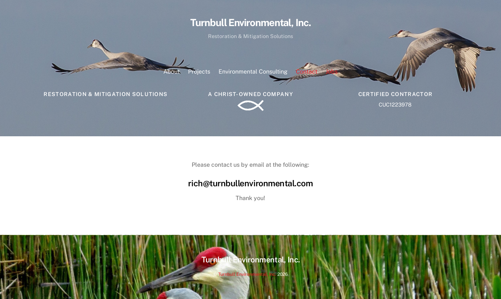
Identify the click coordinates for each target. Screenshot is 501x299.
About (171, 71)
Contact (306, 71)
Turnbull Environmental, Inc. (247, 274)
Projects (199, 71)
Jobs (332, 71)
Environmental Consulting (253, 71)
